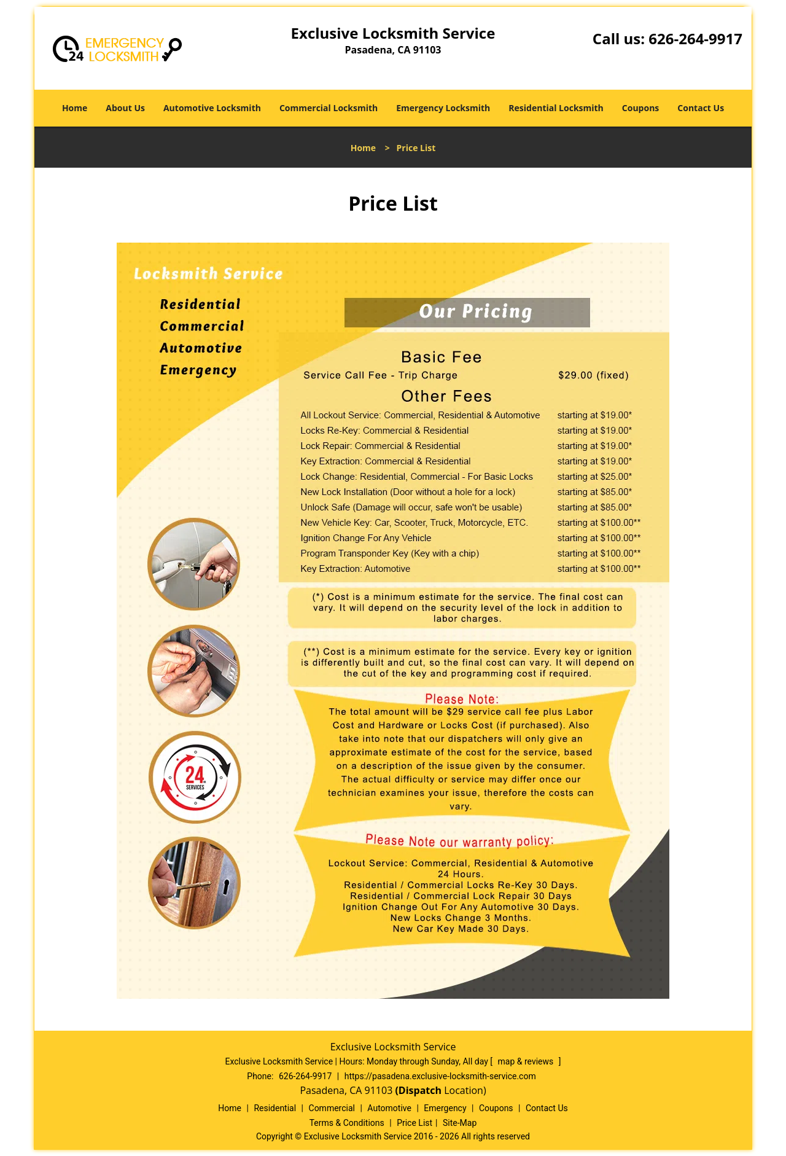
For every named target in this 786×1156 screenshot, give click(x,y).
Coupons (640, 108)
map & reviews (527, 1061)
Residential (275, 1108)
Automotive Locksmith (212, 108)
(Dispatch (419, 1090)
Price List (414, 1123)
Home (74, 108)
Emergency (445, 1108)
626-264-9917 (695, 38)
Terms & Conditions (346, 1123)
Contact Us (700, 108)
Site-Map (460, 1123)
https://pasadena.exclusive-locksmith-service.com (440, 1076)
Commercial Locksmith (328, 108)
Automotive (389, 1108)
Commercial (332, 1108)
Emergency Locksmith (443, 108)
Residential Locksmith (556, 108)
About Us (125, 108)
